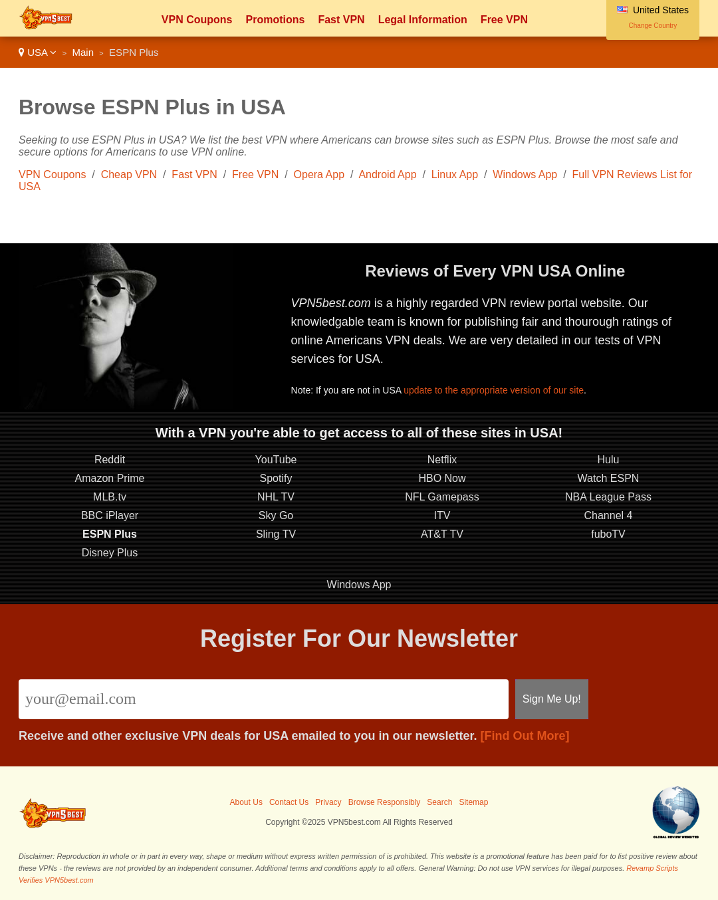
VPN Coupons (197, 19)
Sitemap (473, 802)
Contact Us (288, 802)
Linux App (454, 174)
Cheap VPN (129, 174)
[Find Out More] (525, 735)
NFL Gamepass (442, 497)
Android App (387, 174)
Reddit (109, 459)
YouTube (276, 459)
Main (83, 52)
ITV (442, 515)
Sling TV (276, 534)
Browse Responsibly (384, 802)
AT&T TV (442, 534)
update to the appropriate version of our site (494, 390)
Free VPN (504, 19)
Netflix (442, 459)
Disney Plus (110, 552)
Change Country (653, 25)
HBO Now (441, 478)
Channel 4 (608, 515)
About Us (246, 802)
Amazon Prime (110, 478)
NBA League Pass (608, 497)
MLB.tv (109, 497)
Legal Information (422, 19)
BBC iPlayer (109, 515)
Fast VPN (341, 19)
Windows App (525, 174)
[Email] (264, 699)
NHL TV (276, 497)
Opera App (319, 174)
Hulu (609, 459)
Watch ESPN (609, 478)
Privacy (328, 802)
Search (439, 802)
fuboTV (608, 534)
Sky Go (276, 515)
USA (38, 52)
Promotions (274, 19)
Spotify (276, 478)
